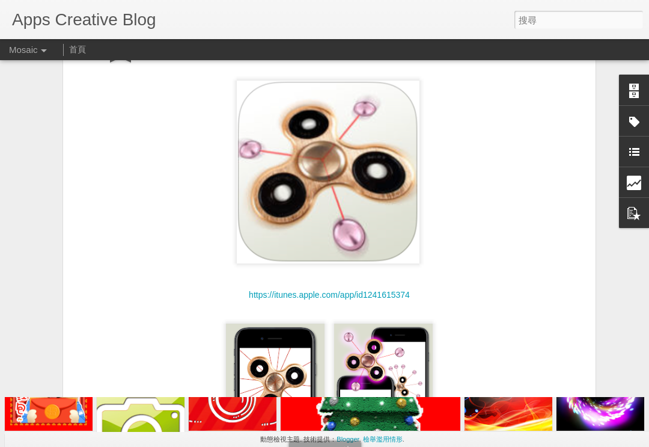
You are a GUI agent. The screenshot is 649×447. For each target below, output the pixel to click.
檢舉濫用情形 (383, 439)
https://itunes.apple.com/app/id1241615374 (329, 217)
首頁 (77, 49)
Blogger (348, 439)
